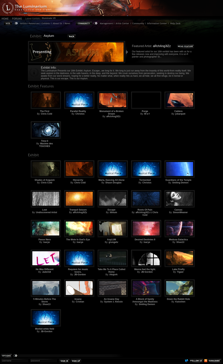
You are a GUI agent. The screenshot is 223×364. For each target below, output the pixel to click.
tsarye (46, 242)
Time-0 (45, 131)
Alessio (119, 301)
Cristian (80, 301)
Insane (78, 289)
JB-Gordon (80, 274)
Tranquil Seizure (78, 200)
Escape (111, 200)
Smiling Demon (180, 182)
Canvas (178, 200)
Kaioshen (180, 301)
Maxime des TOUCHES (46, 144)
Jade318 (46, 272)
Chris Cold (46, 114)
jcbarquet (180, 114)
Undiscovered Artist (46, 212)
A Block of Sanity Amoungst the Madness (145, 291)
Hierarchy (78, 170)
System (108, 301)
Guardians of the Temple (178, 170)
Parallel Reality (78, 102)
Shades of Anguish (45, 170)
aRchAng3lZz (113, 116)
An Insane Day (111, 289)
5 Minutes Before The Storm (45, 291)
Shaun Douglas (113, 182)
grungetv (113, 242)
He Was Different (45, 260)
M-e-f (147, 114)
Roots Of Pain (145, 200)
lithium (113, 212)
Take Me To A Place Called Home (111, 261)
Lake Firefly (178, 260)
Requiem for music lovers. (78, 261)
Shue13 (180, 242)
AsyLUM (111, 230)
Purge (145, 102)
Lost (45, 200)
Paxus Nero (45, 230)
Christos (80, 114)
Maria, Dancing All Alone (111, 170)
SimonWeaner (180, 212)
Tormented (145, 170)
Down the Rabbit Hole (178, 289)
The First (45, 102)
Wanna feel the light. (145, 260)
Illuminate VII (49, 18)
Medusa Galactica (178, 230)
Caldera (178, 102)
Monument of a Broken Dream (111, 103)
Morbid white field (45, 319)
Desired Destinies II (145, 230)
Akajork (113, 274)
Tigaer (180, 272)
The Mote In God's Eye (78, 230)
